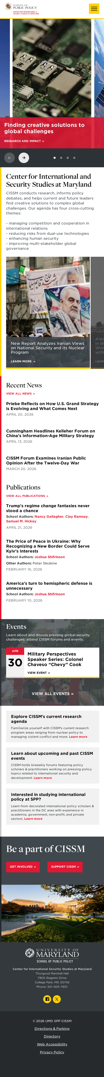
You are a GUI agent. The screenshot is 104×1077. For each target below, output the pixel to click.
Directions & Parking (52, 1029)
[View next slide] (24, 158)
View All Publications (25, 496)
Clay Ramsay (76, 516)
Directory (52, 1036)
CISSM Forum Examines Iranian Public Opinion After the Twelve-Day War (46, 460)
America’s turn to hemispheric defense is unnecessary (49, 586)
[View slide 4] (74, 158)
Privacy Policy (52, 1052)
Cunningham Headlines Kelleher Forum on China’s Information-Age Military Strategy (50, 433)
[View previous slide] (9, 158)
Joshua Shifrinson (50, 557)
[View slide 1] (55, 158)
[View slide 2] (61, 158)
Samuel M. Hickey (21, 521)
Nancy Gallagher (49, 516)
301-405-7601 (57, 986)
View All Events (51, 694)
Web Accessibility (52, 1044)
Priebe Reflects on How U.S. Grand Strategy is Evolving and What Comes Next (52, 406)
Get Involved (21, 866)
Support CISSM (63, 866)
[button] (94, 9)
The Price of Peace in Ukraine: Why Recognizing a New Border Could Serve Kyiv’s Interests (48, 546)
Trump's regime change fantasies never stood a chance (48, 508)
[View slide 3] (68, 158)
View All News (19, 393)
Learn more (78, 736)
